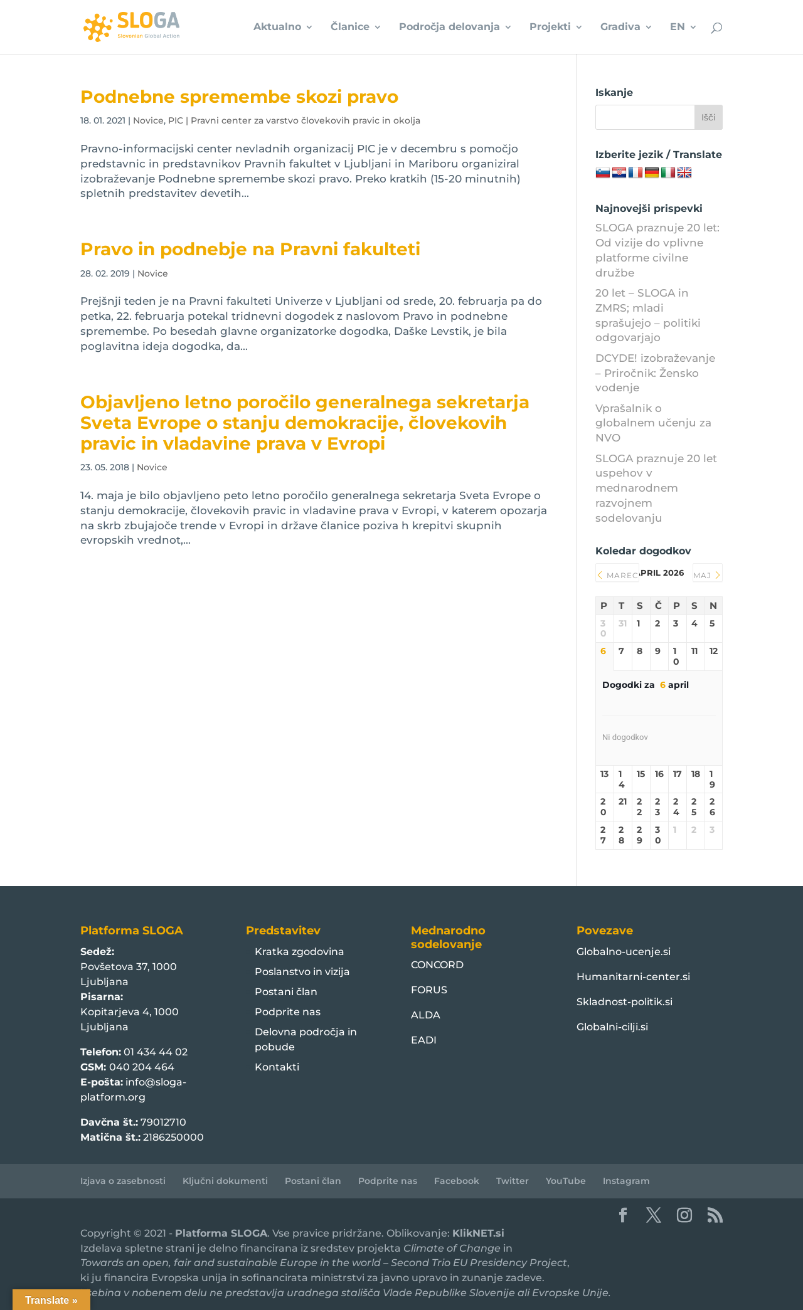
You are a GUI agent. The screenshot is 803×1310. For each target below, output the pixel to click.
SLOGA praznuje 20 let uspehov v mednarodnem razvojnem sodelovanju (656, 488)
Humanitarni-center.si (633, 977)
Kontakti (277, 1067)
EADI (424, 1040)
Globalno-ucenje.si (624, 952)
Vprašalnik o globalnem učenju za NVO (653, 423)
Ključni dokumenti (225, 1180)
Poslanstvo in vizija (302, 972)
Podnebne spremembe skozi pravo (239, 96)
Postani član (286, 992)
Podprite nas (288, 1012)
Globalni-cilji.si (612, 1027)
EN (677, 28)
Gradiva (620, 28)
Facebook (456, 1180)
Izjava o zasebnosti (123, 1180)
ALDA (425, 1015)
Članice (350, 28)
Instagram (626, 1180)
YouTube (566, 1180)
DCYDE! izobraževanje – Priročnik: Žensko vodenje (655, 373)
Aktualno (277, 28)
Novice (148, 120)
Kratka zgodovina (299, 952)
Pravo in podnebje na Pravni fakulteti (250, 249)
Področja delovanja (449, 28)
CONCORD (437, 965)
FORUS (429, 990)
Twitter (512, 1180)
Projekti (550, 28)
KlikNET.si (478, 1233)
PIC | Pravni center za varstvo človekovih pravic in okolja (294, 120)
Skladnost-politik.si (625, 1002)
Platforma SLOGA (221, 1233)
